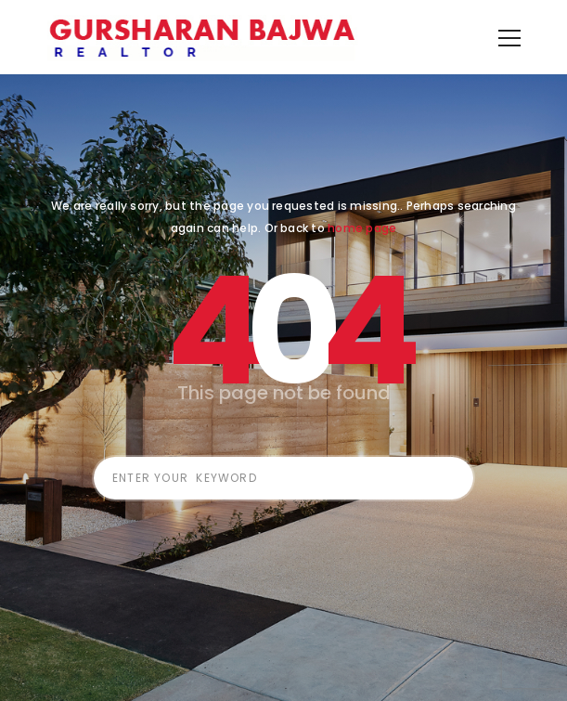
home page (362, 256)
